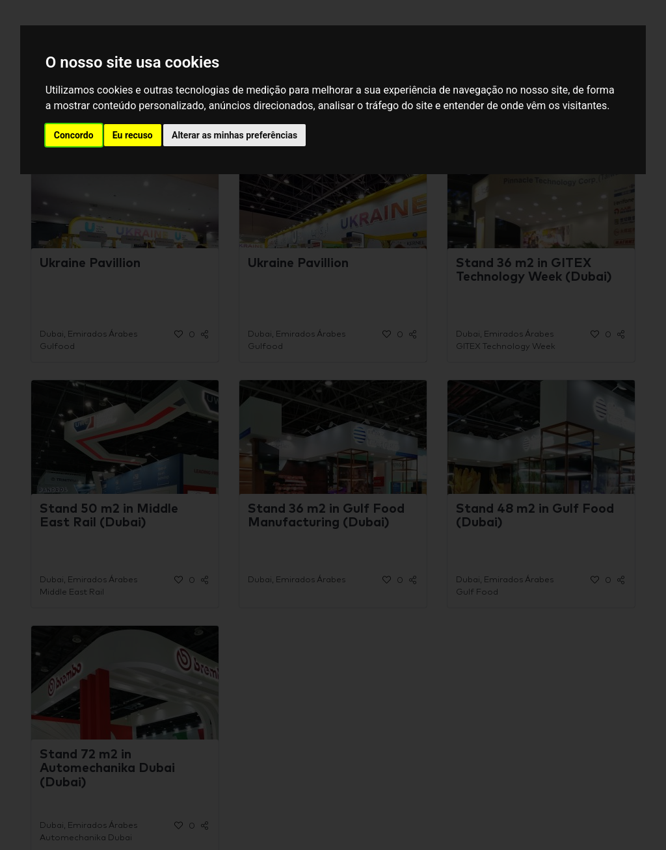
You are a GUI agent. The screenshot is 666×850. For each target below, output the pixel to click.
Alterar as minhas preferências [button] (234, 135)
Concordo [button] (74, 135)
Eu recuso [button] (133, 135)
